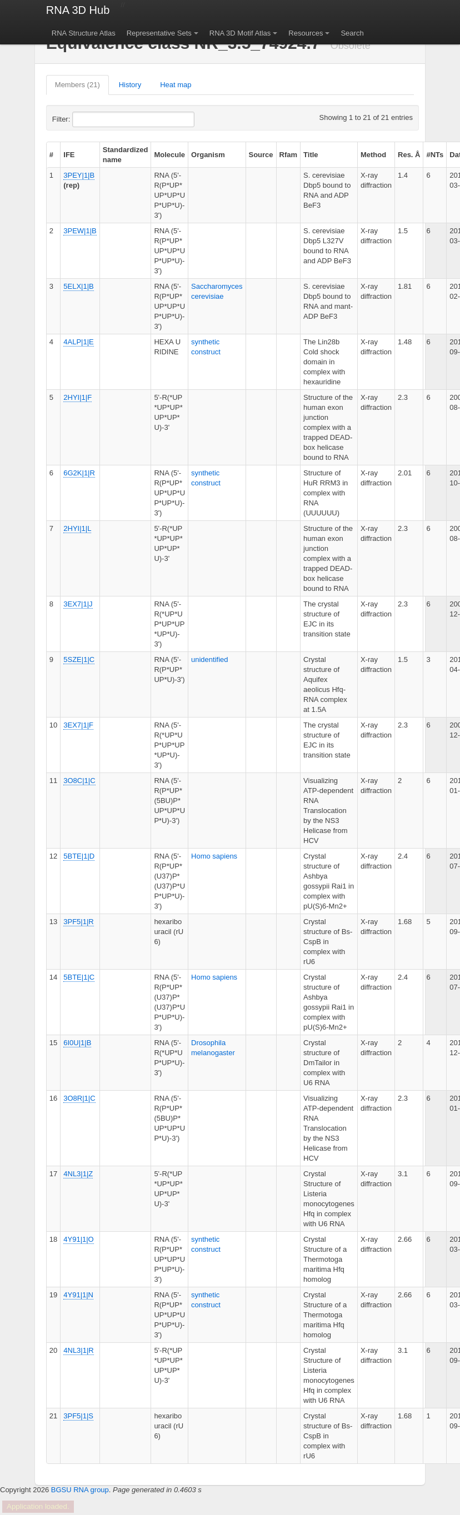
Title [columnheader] (310, 155)
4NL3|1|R (78, 1350)
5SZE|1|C (78, 659)
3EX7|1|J (77, 604)
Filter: (88, 119)
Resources (305, 33)
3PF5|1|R (78, 921)
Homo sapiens (214, 856)
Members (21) (77, 85)
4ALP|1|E (78, 342)
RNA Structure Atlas (84, 33)
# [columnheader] (51, 155)
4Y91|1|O (78, 1239)
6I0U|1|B (77, 1043)
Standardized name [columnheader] (125, 155)
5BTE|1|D (78, 856)
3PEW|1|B (80, 231)
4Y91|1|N (78, 1295)
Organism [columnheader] (208, 155)
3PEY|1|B (78, 175)
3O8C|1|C (79, 780)
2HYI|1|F (77, 397)
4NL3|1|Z (78, 1174)
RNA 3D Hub (78, 10)
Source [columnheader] (261, 155)
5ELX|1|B (78, 286)
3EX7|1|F (78, 725)
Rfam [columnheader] (288, 155)
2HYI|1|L (77, 528)
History (130, 85)
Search (352, 33)
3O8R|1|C (79, 1098)
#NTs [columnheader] (434, 155)
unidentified (209, 659)
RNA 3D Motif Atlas (240, 33)
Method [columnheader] (373, 155)
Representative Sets (159, 33)
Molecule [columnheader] (169, 155)
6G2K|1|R (79, 473)
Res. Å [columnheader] (409, 155)
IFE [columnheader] (68, 155)
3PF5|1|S (78, 1416)
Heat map (175, 85)
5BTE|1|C (78, 977)
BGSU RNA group (80, 1490)
